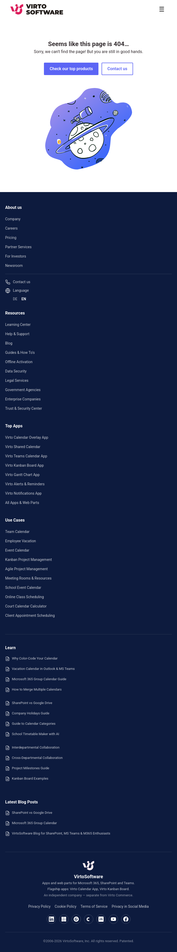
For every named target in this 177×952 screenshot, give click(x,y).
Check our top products (71, 68)
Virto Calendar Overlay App (26, 437)
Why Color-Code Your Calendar (31, 658)
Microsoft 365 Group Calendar (31, 823)
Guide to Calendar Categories (30, 724)
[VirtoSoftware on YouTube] (113, 919)
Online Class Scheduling (24, 597)
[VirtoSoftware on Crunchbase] (101, 919)
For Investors (15, 256)
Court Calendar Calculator (26, 606)
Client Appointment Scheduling (30, 615)
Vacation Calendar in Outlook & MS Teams (40, 669)
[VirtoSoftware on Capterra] (88, 919)
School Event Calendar (23, 587)
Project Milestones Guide (27, 768)
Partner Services (18, 247)
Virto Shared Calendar (22, 447)
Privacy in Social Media (130, 906)
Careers (11, 228)
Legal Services (16, 380)
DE (15, 299)
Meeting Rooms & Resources (28, 578)
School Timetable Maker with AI (32, 734)
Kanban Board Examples (26, 779)
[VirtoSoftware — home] (88, 865)
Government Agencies (23, 390)
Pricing (10, 238)
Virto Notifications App (23, 493)
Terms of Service (94, 906)
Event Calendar (17, 550)
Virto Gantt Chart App (22, 475)
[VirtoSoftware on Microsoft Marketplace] (63, 919)
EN (23, 299)
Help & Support (17, 334)
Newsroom (14, 265)
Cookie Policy (65, 906)
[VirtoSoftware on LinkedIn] (51, 919)
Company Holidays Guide (27, 713)
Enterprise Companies (23, 399)
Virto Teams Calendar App (26, 456)
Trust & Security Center (23, 408)
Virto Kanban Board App (24, 465)
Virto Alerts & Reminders (25, 484)
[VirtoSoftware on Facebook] (125, 919)
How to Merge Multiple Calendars (33, 689)
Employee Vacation (20, 541)
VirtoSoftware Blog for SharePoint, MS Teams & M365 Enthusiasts (57, 833)
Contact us (117, 68)
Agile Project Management (26, 569)
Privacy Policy (39, 906)
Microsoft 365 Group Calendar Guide (35, 679)
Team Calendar (17, 532)
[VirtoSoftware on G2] (76, 919)
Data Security (16, 371)
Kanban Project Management (28, 560)
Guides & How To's (20, 352)
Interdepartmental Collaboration (32, 747)
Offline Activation (19, 362)
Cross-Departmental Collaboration (34, 758)
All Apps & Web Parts (22, 503)
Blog (8, 343)
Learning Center (18, 325)
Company (12, 219)
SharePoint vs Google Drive (28, 703)
